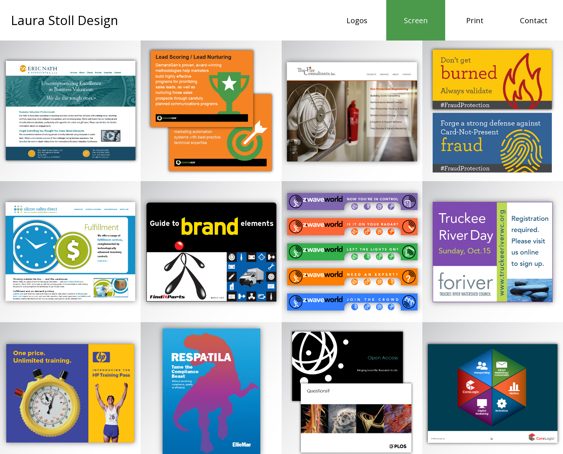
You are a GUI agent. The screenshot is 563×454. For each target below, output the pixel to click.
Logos (356, 20)
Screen (425, 19)
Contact (534, 20)
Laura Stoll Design (65, 20)
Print (474, 20)
